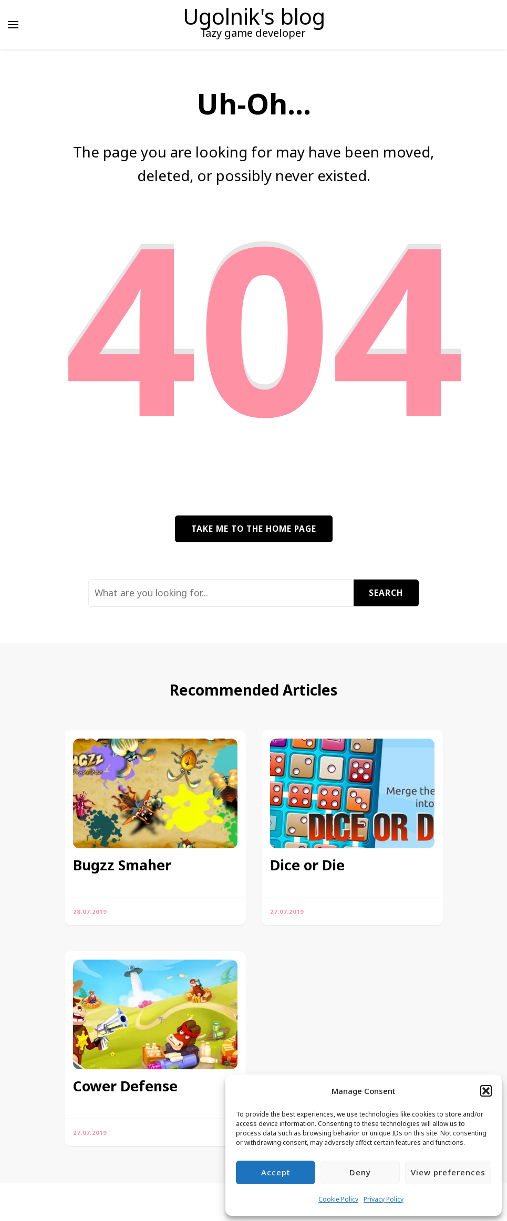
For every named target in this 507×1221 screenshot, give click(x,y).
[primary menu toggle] (13, 24)
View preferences (448, 1172)
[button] (486, 1091)
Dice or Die (307, 865)
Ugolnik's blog (254, 16)
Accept (276, 1172)
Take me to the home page (253, 528)
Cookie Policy (338, 1199)
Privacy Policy (383, 1199)
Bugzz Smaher (122, 865)
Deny (360, 1172)
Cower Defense (125, 1086)
